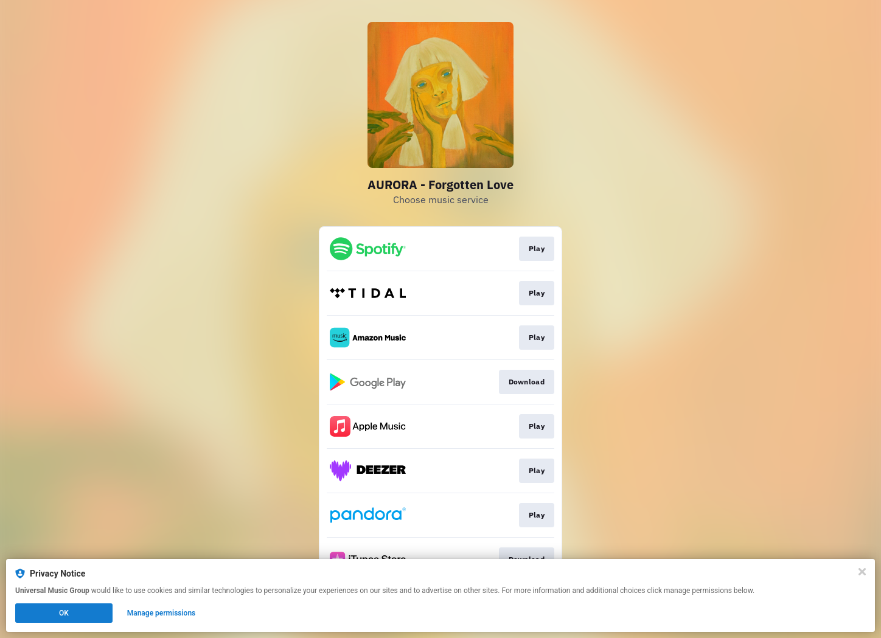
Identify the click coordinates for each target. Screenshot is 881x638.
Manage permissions (161, 613)
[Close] (862, 571)
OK (64, 613)
